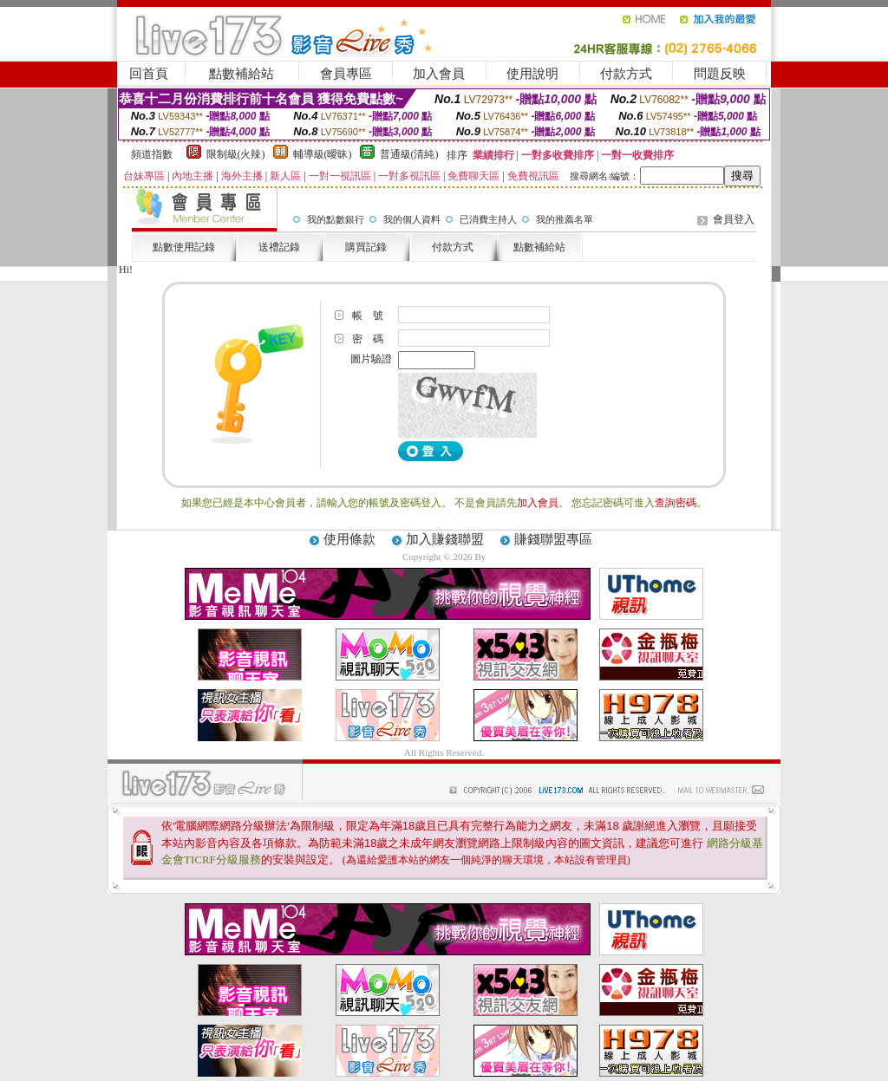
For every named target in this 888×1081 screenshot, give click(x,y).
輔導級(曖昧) (322, 154)
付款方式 (626, 74)
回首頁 (148, 74)
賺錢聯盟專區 (553, 539)
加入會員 (439, 74)
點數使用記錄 (184, 247)
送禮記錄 (279, 247)
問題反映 (720, 74)
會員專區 (346, 74)
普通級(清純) (409, 154)
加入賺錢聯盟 (445, 539)
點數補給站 (241, 74)
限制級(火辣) (235, 154)
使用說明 (532, 74)
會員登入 (733, 219)
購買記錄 (366, 247)
